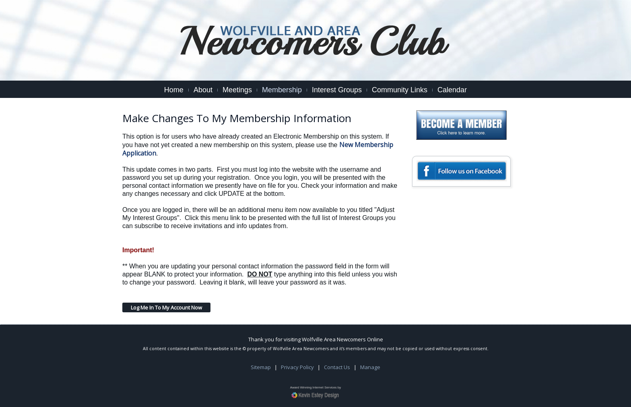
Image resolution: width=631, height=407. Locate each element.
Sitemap (261, 367)
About (203, 90)
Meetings (237, 90)
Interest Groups (337, 90)
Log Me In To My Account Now (166, 307)
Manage (370, 367)
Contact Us (337, 367)
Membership (282, 90)
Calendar (452, 90)
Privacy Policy (297, 367)
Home (174, 90)
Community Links (399, 90)
